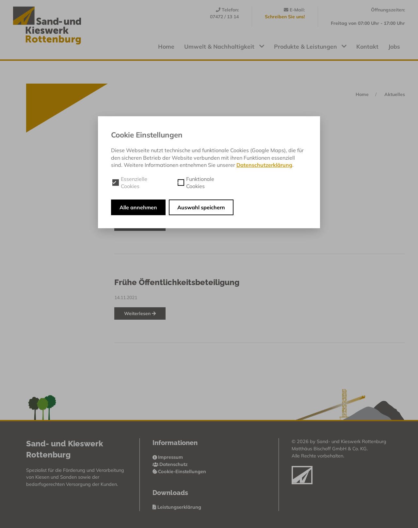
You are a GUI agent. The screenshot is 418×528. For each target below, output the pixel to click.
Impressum (168, 457)
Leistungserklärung (177, 507)
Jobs (394, 46)
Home (166, 46)
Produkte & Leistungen (310, 46)
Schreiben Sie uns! (285, 17)
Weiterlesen (140, 313)
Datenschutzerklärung (264, 165)
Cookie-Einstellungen (179, 471)
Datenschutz (170, 464)
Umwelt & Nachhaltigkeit (224, 46)
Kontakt (367, 46)
